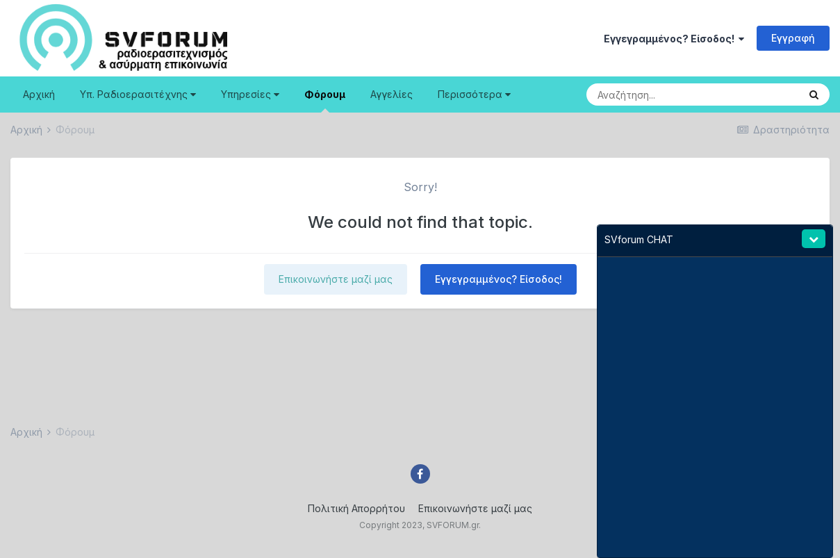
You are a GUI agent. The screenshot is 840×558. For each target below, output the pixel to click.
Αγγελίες (391, 94)
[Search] (663, 94)
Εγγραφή (793, 38)
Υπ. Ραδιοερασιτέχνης (138, 94)
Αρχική (39, 94)
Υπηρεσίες (250, 94)
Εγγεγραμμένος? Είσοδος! (674, 38)
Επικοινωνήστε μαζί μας (336, 279)
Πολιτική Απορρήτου (356, 508)
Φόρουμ (324, 100)
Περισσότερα (474, 94)
